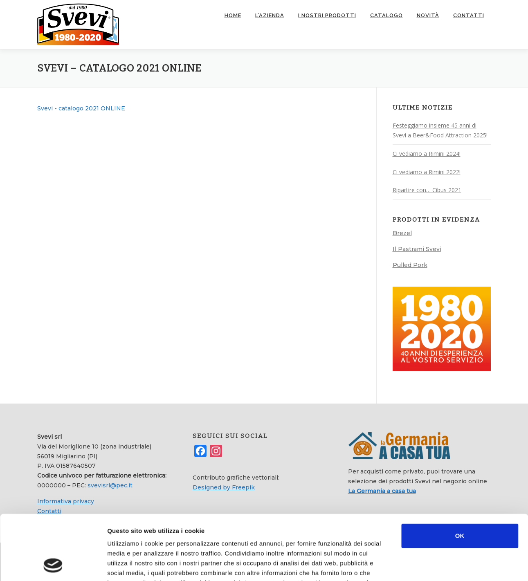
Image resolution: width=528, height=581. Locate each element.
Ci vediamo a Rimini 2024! (427, 153)
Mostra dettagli (434, 564)
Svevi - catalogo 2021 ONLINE (81, 108)
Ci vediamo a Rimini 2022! (427, 172)
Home (233, 15)
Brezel (402, 233)
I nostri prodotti (327, 15)
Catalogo (386, 15)
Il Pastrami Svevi (417, 249)
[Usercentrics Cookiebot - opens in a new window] (53, 565)
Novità (428, 15)
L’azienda (269, 15)
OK (460, 474)
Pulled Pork (410, 265)
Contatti (468, 15)
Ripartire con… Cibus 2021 (427, 190)
